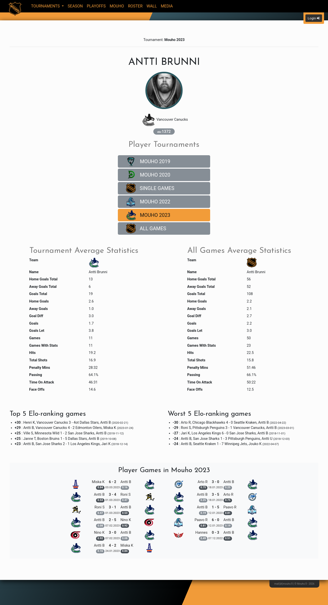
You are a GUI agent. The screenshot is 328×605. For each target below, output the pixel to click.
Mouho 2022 (148, 202)
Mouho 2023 (148, 215)
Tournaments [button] (46, 6)
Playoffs (96, 6)
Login (314, 18)
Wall (152, 6)
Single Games (150, 188)
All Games (146, 228)
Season (75, 6)
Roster (135, 6)
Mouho (117, 6)
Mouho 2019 (148, 161)
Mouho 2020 (148, 175)
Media (167, 6)
